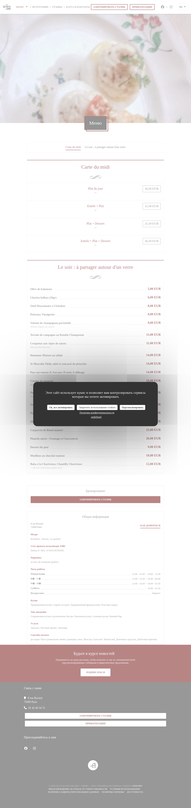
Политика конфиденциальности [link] (96, 412)
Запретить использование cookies (97, 407)
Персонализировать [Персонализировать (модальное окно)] (132, 407)
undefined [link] (96, 416)
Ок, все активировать (61, 407)
